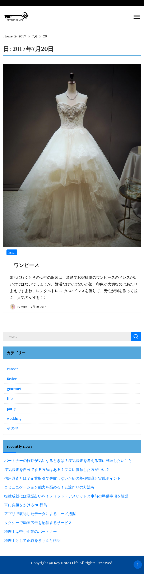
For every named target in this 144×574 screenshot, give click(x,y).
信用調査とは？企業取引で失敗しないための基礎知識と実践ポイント (62, 478)
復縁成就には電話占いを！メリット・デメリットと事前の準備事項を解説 (66, 496)
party (11, 408)
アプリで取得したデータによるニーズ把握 (40, 513)
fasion (12, 252)
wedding (14, 418)
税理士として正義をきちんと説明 (32, 540)
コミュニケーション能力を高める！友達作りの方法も (49, 487)
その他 (12, 428)
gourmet (14, 388)
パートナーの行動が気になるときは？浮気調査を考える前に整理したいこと (68, 460)
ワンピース (26, 265)
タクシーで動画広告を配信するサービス (38, 522)
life (10, 398)
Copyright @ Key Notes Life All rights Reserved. (72, 562)
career (12, 368)
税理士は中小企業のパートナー (30, 531)
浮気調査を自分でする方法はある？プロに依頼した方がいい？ (57, 469)
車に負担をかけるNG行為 (25, 504)
